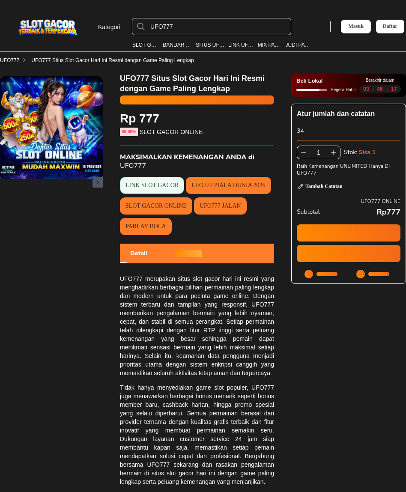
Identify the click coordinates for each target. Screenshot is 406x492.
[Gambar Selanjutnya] (98, 182)
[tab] (139, 253)
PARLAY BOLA (145, 226)
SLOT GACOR (145, 45)
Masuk (355, 26)
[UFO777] (218, 26)
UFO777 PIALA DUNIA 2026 (228, 185)
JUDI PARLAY (298, 45)
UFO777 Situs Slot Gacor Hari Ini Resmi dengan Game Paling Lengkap (117, 60)
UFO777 (9, 60)
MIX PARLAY (270, 45)
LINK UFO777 (241, 45)
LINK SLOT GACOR (152, 185)
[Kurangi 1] (304, 152)
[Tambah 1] (333, 152)
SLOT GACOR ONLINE (156, 206)
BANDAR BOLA (177, 45)
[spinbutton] (318, 152)
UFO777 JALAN (220, 206)
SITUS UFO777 (210, 45)
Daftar (390, 26)
